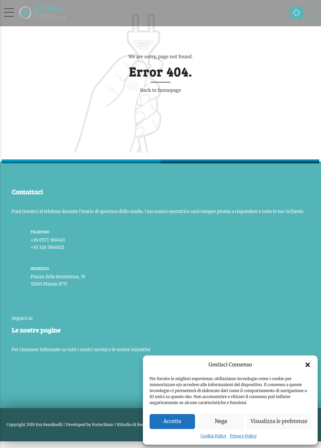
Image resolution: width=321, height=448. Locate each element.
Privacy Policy (243, 435)
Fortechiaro (103, 424)
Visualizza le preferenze (279, 421)
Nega (221, 421)
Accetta (172, 421)
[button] (307, 364)
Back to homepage (160, 90)
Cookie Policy (214, 435)
